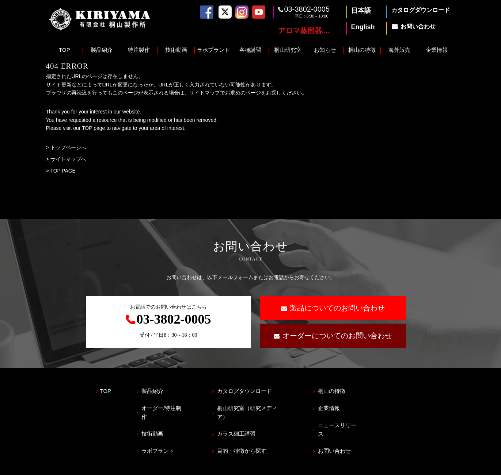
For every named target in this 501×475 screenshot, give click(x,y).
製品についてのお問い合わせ (337, 308)
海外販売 (399, 50)
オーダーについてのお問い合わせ (337, 336)
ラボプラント (213, 50)
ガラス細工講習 (239, 423)
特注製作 (139, 50)
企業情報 (437, 50)
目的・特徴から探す (245, 439)
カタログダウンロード (247, 390)
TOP (64, 50)
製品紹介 (102, 50)
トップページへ (68, 147)
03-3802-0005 (307, 9)
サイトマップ (127, 466)
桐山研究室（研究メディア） (256, 406)
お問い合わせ (339, 439)
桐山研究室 (287, 50)
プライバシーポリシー (71, 466)
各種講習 (250, 50)
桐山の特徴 (362, 50)
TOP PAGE (63, 171)
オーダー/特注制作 (166, 406)
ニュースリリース (345, 423)
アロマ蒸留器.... (304, 31)
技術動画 (176, 50)
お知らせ (325, 50)
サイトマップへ (68, 159)
